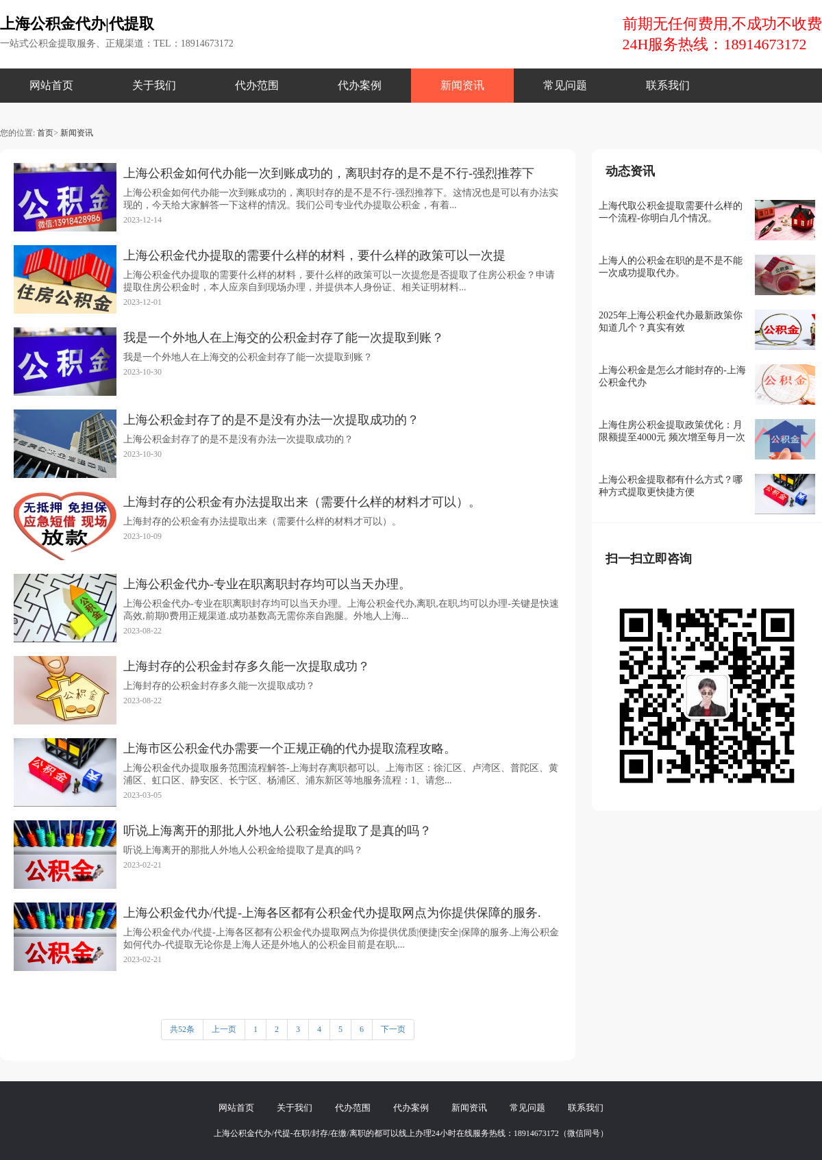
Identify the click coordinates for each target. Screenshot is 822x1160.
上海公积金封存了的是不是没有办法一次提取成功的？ (271, 420)
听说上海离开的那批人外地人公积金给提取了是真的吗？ (277, 830)
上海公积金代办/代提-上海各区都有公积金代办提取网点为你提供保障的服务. (332, 913)
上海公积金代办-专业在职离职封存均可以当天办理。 (267, 584)
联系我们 (668, 85)
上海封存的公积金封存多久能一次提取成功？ (246, 666)
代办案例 (360, 85)
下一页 (393, 1029)
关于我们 (154, 85)
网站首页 (51, 85)
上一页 (224, 1029)
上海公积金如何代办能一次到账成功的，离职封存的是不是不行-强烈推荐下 (328, 173)
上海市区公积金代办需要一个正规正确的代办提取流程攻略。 (289, 748)
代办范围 (257, 85)
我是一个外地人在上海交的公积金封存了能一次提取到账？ (283, 337)
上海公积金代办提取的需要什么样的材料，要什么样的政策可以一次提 (314, 255)
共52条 (182, 1029)
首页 (45, 133)
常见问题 (565, 85)
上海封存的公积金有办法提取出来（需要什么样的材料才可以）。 (302, 502)
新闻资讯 (462, 85)
